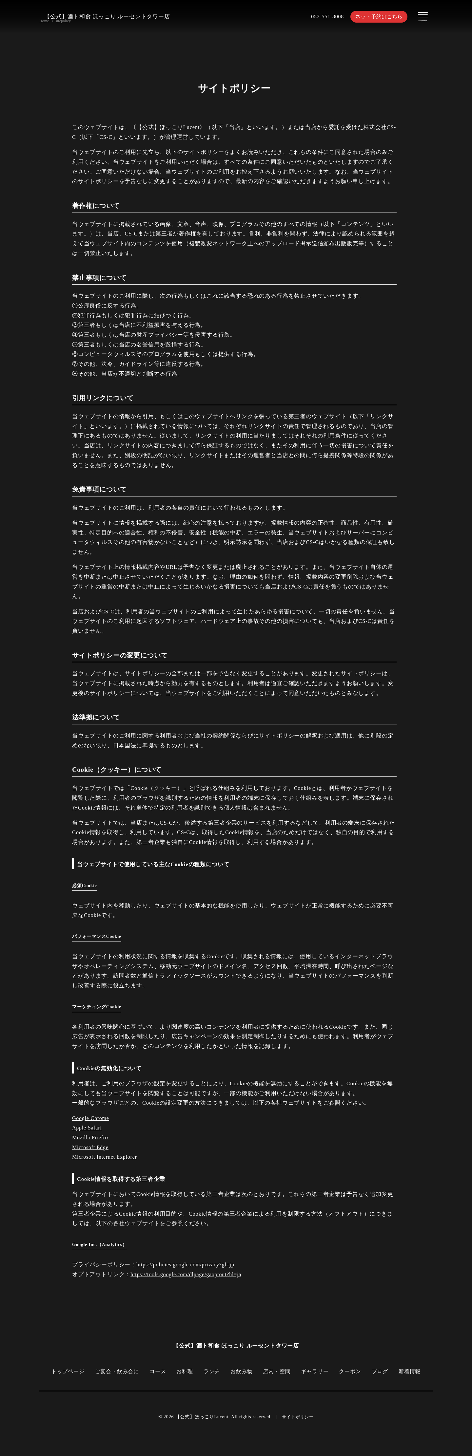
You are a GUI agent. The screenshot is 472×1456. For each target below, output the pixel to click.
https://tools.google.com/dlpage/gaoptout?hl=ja (187, 1274)
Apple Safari (87, 1128)
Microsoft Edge (91, 1147)
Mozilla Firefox (91, 1137)
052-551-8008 (324, 16)
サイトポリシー (298, 1416)
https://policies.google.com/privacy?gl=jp (187, 1264)
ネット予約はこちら (377, 16)
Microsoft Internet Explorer (105, 1157)
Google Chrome (91, 1118)
